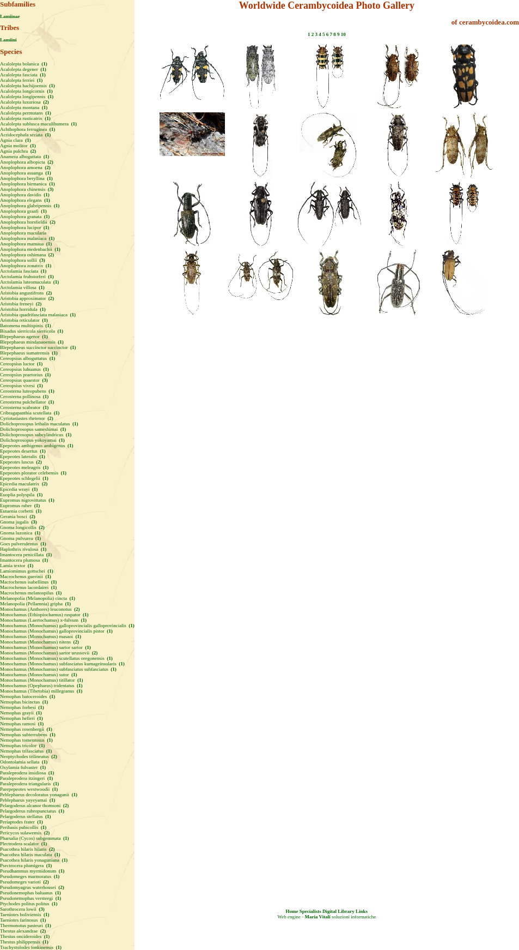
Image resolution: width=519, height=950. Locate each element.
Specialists (310, 911)
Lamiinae (10, 16)
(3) (50, 189)
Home (292, 911)
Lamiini (8, 40)
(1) (43, 64)
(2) (45, 102)
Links (362, 911)
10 (343, 34)
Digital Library (338, 911)
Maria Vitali (318, 916)
